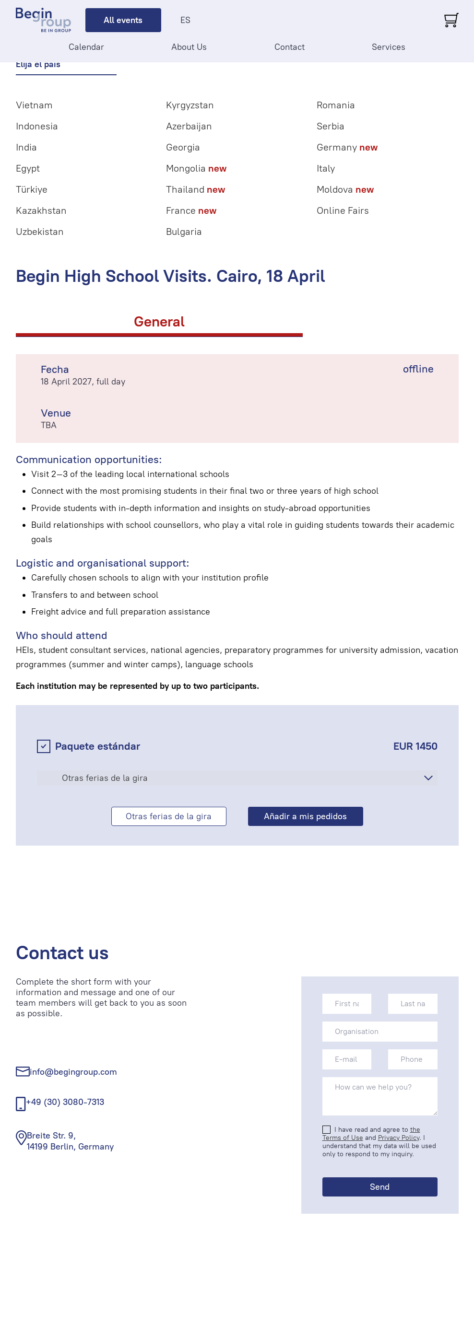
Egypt (28, 168)
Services (388, 47)
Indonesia (37, 126)
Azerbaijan (189, 126)
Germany (347, 147)
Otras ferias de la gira (105, 778)
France (191, 210)
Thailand (195, 189)
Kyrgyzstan (190, 105)
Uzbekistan (40, 231)
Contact (289, 47)
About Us (189, 47)
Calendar (86, 47)
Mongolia (196, 168)
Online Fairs (343, 210)
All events (123, 20)
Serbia (330, 126)
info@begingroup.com (73, 1072)
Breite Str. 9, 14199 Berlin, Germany (70, 1141)
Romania (336, 105)
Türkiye (31, 189)
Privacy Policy (398, 1138)
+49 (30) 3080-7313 (65, 1102)
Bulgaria (184, 231)
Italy (326, 168)
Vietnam (34, 105)
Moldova (345, 189)
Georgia (183, 147)
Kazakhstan (41, 210)
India (26, 147)
